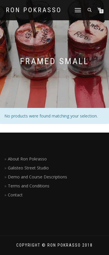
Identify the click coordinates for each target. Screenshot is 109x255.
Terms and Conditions (28, 186)
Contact (15, 195)
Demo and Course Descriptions (37, 177)
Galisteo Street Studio (28, 168)
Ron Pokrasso (34, 10)
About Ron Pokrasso (27, 159)
